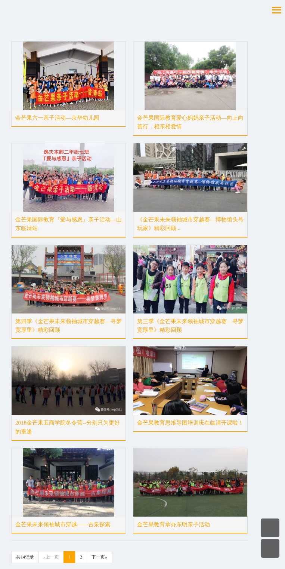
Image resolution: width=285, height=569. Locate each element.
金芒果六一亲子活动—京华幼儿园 (57, 118)
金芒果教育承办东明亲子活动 (173, 524)
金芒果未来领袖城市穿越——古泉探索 (63, 524)
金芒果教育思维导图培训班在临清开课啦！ (190, 423)
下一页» (99, 557)
